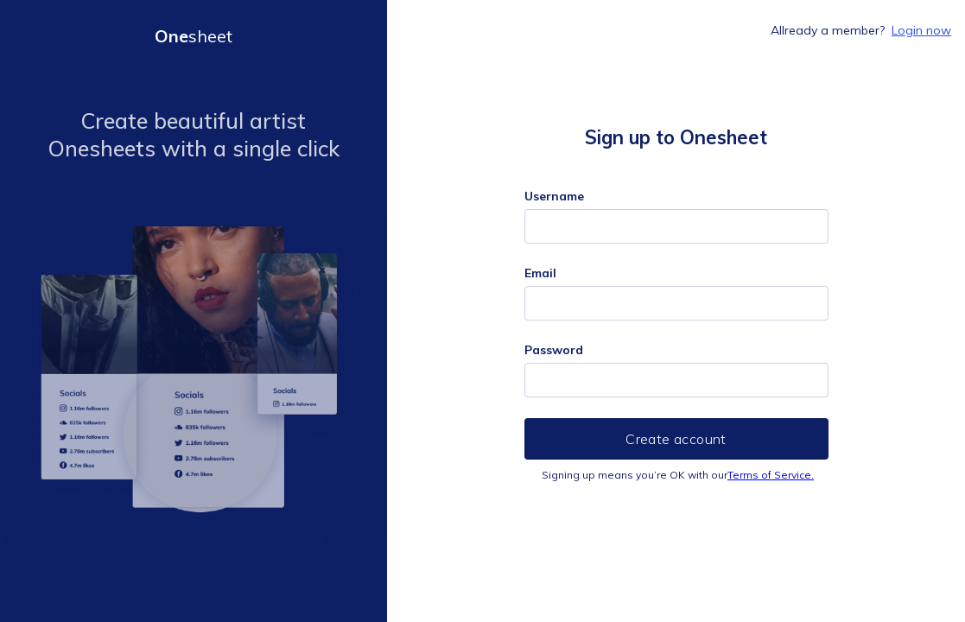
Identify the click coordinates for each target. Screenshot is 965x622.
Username (554, 196)
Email (540, 273)
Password (553, 350)
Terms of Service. (770, 474)
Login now (921, 30)
